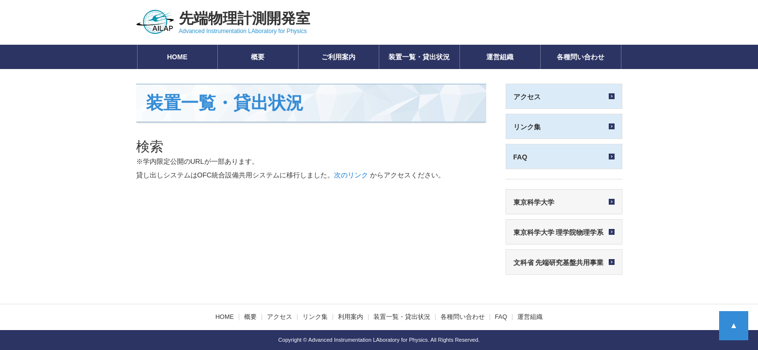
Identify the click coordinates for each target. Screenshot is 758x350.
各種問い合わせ (580, 57)
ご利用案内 (338, 57)
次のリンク (351, 175)
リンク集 (315, 317)
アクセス (279, 317)
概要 (257, 57)
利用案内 (350, 317)
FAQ (501, 317)
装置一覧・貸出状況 (419, 57)
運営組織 (499, 57)
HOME (177, 57)
